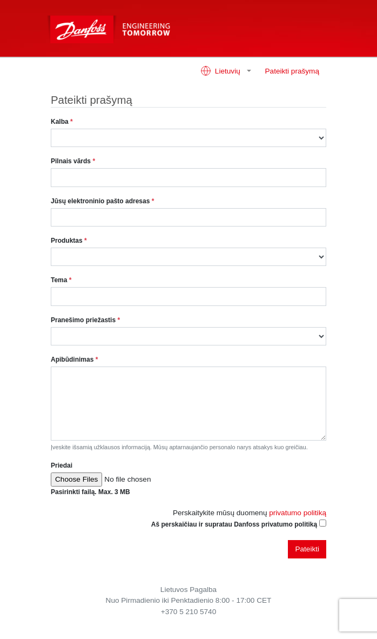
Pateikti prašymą (292, 71)
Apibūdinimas (74, 359)
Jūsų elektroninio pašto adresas (102, 201)
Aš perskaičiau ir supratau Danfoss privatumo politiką (234, 524)
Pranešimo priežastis (85, 320)
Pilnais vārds (73, 161)
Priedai (61, 465)
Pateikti (307, 549)
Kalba (62, 121)
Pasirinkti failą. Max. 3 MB (90, 492)
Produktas (69, 240)
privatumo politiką (297, 513)
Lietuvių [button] (221, 70)
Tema (61, 280)
